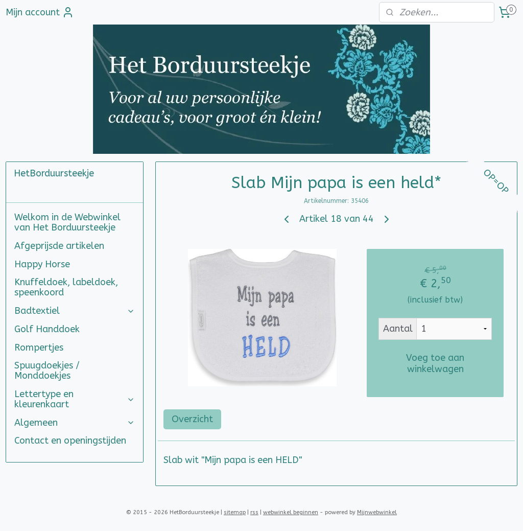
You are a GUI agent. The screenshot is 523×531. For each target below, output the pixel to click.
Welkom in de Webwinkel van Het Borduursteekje (67, 222)
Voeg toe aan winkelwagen (435, 363)
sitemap (235, 512)
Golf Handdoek (47, 329)
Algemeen (74, 422)
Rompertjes (38, 347)
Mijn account (40, 12)
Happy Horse (42, 264)
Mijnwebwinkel (377, 512)
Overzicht (192, 419)
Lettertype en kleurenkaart (74, 399)
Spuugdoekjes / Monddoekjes (47, 370)
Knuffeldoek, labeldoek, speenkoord (66, 287)
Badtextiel (74, 310)
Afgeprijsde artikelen (59, 245)
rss (254, 512)
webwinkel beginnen (290, 512)
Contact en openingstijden (70, 440)
